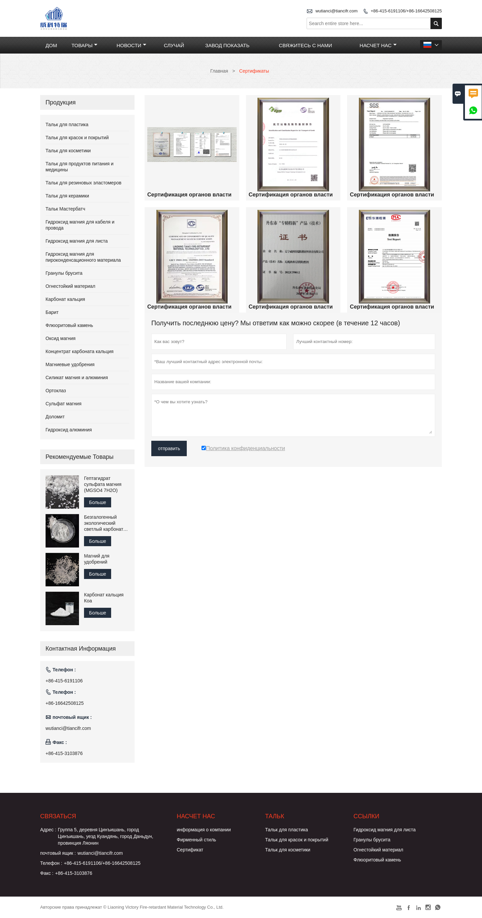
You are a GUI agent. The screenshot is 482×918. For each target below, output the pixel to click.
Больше (97, 502)
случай (174, 45)
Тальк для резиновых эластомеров (84, 182)
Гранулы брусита (64, 273)
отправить (169, 448)
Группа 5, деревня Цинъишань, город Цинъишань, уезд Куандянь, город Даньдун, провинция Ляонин (105, 836)
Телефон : (51, 863)
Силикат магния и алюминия (77, 377)
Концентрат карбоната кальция (79, 351)
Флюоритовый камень (69, 325)
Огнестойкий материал (70, 286)
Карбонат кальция (65, 299)
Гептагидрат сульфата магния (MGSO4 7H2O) (103, 484)
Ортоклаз (56, 390)
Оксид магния (61, 338)
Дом (51, 45)
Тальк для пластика (67, 124)
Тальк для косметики (68, 150)
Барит (52, 312)
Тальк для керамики (67, 195)
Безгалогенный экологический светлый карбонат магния (103, 523)
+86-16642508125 (65, 703)
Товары (84, 45)
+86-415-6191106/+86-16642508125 (406, 10)
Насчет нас (378, 45)
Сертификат (190, 849)
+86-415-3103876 (64, 753)
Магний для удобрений (96, 559)
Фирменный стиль (196, 839)
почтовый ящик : (58, 853)
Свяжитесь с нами (305, 45)
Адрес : (48, 829)
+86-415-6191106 (64, 680)
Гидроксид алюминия (69, 429)
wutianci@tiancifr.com (336, 10)
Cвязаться (58, 816)
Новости (131, 45)
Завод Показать (227, 45)
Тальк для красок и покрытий (77, 137)
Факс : (47, 873)
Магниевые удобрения (70, 364)
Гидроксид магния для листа (77, 241)
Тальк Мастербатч (65, 209)
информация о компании (204, 829)
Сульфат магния (63, 403)
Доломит (55, 416)
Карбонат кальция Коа (104, 597)
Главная (219, 71)
